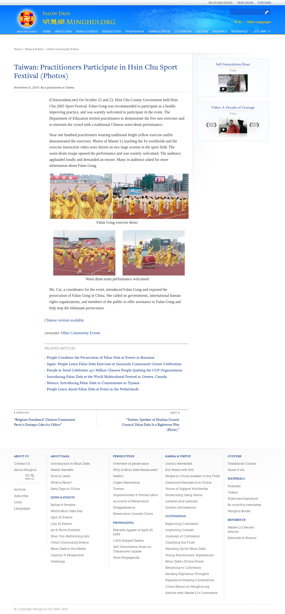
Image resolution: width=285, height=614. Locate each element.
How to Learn (61, 476)
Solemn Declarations (180, 507)
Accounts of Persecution (131, 501)
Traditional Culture (242, 463)
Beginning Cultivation (182, 524)
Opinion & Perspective (67, 555)
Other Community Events (63, 49)
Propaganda (134, 31)
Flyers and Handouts (243, 498)
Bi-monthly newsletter (244, 505)
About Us (21, 456)
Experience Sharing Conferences (189, 580)
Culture (202, 31)
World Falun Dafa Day (67, 511)
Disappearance (124, 507)
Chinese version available (64, 320)
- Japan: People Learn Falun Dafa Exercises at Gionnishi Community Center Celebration (113, 363)
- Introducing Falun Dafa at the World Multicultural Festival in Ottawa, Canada (106, 376)
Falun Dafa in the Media (68, 548)
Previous (22, 412)
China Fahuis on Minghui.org (187, 586)
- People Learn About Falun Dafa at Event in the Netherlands (92, 389)
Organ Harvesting (126, 482)
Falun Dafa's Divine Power (184, 561)
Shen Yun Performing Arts (70, 536)
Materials (219, 31)
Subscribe (21, 496)
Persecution (111, 31)
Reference (240, 31)
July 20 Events (61, 524)
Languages (22, 508)
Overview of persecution (131, 463)
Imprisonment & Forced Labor (135, 495)
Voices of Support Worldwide (186, 489)
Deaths (118, 476)
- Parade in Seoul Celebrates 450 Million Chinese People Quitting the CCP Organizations (113, 370)
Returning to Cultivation (183, 567)
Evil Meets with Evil (179, 470)
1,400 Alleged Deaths (128, 540)
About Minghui (25, 470)
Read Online (245, 2)
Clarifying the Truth (180, 542)
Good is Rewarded (178, 463)
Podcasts (234, 486)
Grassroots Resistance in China (188, 482)
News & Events (87, 31)
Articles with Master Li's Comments (191, 593)
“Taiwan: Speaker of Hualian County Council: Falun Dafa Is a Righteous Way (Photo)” (150, 424)
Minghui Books (239, 511)
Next (173, 412)
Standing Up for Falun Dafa (185, 548)
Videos (233, 492)
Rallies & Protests (63, 505)
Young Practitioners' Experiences (189, 555)
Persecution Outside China (133, 513)
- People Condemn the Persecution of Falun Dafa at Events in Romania (99, 357)
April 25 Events (61, 517)
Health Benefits (62, 470)
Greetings (58, 561)
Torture (118, 489)
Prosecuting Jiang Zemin (184, 495)
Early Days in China (65, 489)
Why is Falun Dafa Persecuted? (135, 470)
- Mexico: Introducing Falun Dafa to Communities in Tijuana (92, 382)
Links (18, 502)
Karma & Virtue (159, 31)
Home (47, 31)
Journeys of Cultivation (182, 536)
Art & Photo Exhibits (65, 530)
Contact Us (22, 463)
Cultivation (183, 31)
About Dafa (63, 31)
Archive (19, 489)
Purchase (264, 2)
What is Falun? (61, 482)
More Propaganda (126, 557)
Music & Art (236, 470)
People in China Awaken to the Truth (192, 476)
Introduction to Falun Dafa (70, 463)
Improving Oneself (179, 530)
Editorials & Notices (242, 538)
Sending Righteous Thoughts (187, 574)
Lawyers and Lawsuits (181, 501)
